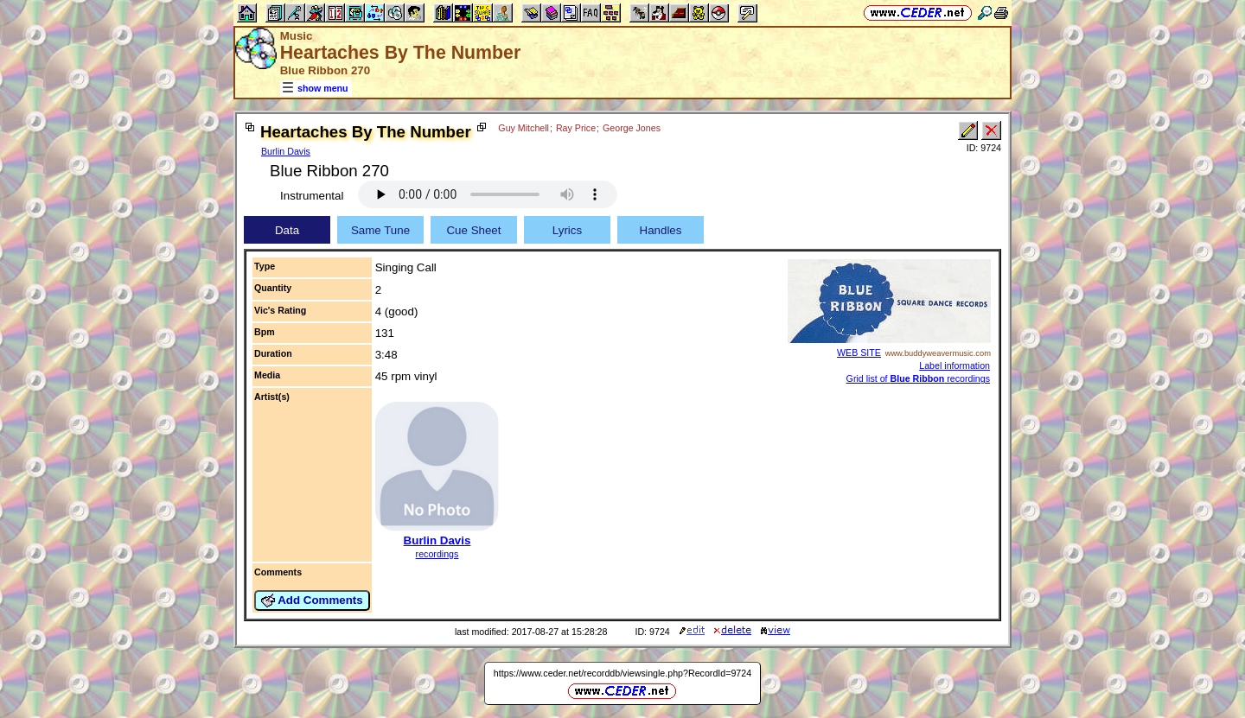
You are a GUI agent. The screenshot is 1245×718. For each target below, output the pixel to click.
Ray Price (576, 128)
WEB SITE (859, 352)
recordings (437, 554)
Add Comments (312, 600)
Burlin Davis (285, 151)
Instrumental (311, 195)
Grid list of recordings (918, 378)
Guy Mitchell (523, 128)
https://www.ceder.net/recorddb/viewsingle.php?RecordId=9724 (622, 673)
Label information (954, 365)
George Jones (632, 128)
